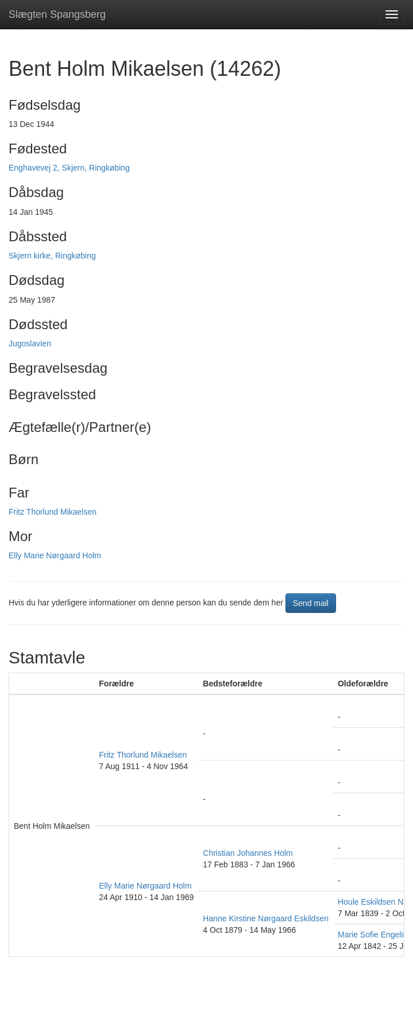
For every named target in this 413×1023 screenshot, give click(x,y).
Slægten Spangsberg (57, 14)
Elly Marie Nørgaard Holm (55, 555)
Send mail (311, 603)
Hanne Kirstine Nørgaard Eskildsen (266, 918)
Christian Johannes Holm (247, 853)
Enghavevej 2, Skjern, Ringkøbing (69, 167)
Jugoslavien (30, 343)
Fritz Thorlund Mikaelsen (53, 511)
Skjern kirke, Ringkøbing (52, 255)
